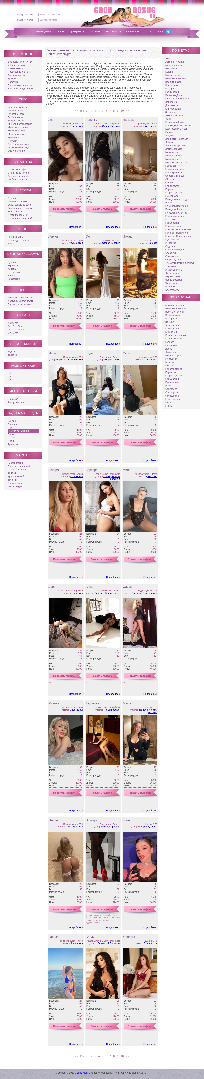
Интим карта (132, 31)
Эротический (15, 483)
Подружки (13, 82)
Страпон (12, 198)
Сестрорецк (171, 392)
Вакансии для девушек (20, 88)
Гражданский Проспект (177, 98)
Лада (89, 353)
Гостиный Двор (173, 95)
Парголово (171, 372)
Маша (52, 353)
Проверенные (77, 31)
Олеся (127, 586)
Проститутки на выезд (20, 85)
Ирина (127, 236)
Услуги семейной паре (20, 120)
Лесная (169, 142)
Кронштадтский (173, 338)
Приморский (172, 379)
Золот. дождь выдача (19, 204)
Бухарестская (172, 75)
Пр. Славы (171, 219)
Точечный (13, 479)
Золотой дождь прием (20, 208)
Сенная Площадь (175, 249)
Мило (126, 470)
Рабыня (12, 437)
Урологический (16, 476)
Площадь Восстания (176, 206)
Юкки (168, 402)
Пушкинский (172, 382)
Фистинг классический (20, 218)
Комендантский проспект (111, 477)
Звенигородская (174, 115)
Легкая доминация (19, 431)
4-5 (9, 380)
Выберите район (25, 14)
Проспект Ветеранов (176, 232)
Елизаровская (173, 108)
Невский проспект (175, 169)
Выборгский (171, 318)
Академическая (173, 65)
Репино (169, 385)
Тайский (12, 473)
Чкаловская (171, 283)
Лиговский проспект (176, 145)
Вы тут (84, 110)
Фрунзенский (172, 395)
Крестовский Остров (176, 128)
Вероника (92, 703)
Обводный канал (174, 175)
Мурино (169, 362)
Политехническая (175, 216)
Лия (51, 119)
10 (122, 110)
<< (76, 110)
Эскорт (11, 243)
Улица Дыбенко (173, 269)
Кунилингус (14, 137)
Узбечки (12, 275)
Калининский (172, 328)
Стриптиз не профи (18, 172)
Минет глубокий (16, 130)
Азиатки (12, 269)
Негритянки (14, 272)
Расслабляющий (17, 469)
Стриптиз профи (17, 169)
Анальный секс (16, 110)
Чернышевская (173, 279)
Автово (169, 58)
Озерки (169, 182)
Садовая (170, 246)
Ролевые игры (15, 236)
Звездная (170, 112)
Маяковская (171, 152)
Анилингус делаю (17, 201)
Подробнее (75, 227)
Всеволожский (173, 315)
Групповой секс (16, 114)
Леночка (91, 119)
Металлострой (173, 355)
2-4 (9, 377)
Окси (126, 353)
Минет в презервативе (20, 124)
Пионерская (172, 196)
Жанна (53, 236)
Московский (171, 358)
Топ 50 (147, 31)
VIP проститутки (16, 65)
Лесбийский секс (17, 117)
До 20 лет (13, 323)
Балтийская (171, 68)
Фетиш (11, 441)
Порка (11, 434)
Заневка (169, 322)
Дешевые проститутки (20, 61)
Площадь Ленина (174, 209)
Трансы (12, 78)
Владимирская (173, 82)
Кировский (171, 332)
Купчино (169, 132)
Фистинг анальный (18, 215)
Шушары (170, 286)
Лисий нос (171, 352)
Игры (10, 427)
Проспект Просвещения (178, 236)
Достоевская (76, 476)
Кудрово (169, 342)
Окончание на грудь (19, 144)
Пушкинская (172, 239)
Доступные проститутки (21, 301)
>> (128, 110)
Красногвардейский (176, 335)
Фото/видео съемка (18, 240)
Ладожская (77, 943)
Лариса (53, 937)
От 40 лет (13, 333)
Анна (89, 586)
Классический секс (18, 107)
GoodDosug (81, 1072)
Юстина (53, 703)
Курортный (171, 345)
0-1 (9, 373)
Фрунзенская (76, 243)
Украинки (13, 265)
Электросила (172, 289)
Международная (111, 826)
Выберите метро (25, 20)
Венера (53, 470)
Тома (126, 820)
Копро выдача (15, 211)
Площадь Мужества (176, 212)
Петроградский (173, 375)
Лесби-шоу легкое (17, 179)
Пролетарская (173, 226)
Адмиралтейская (174, 61)
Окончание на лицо (18, 147)
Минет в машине (17, 134)
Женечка (129, 937)
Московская (171, 159)
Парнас (169, 189)
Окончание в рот (17, 150)
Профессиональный (19, 466)
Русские (12, 262)
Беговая (153, 243)
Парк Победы (172, 186)
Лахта (168, 348)
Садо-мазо (95, 31)
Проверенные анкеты (19, 71)
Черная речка (149, 126)
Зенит (168, 118)
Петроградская (112, 709)
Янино (168, 405)
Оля (88, 236)
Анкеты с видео (16, 75)
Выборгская (171, 88)
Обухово (170, 179)
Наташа (128, 119)
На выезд (13, 399)
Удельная (170, 266)
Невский (169, 365)
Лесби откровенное (18, 176)
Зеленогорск (172, 325)
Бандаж (12, 420)
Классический (15, 463)
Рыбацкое (170, 243)
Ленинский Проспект (109, 943)
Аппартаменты (16, 402)
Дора (51, 586)
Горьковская (76, 126)
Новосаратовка (173, 368)
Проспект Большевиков (70, 359)
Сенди (90, 937)
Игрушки (12, 140)
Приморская (172, 222)
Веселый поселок (174, 311)
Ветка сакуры (15, 486)
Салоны (60, 31)
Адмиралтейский (174, 305)
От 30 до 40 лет (16, 329)
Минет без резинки (18, 127)
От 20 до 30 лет (16, 326)
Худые (11, 351)
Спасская (170, 253)
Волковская (171, 85)
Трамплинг (13, 444)
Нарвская (78, 593)
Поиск (160, 31)
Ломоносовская (173, 149)
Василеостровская (175, 78)
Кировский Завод (174, 122)
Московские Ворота (176, 162)
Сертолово (171, 389)
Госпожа (12, 424)
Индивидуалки (43, 31)
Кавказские (14, 279)
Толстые (12, 355)
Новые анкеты (15, 68)
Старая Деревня (111, 126)
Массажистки (113, 31)
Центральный (172, 399)
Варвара (91, 470)
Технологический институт (148, 711)
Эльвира (91, 820)
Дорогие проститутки (19, 304)
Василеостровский (175, 308)
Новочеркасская (174, 172)
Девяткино (151, 476)
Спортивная (76, 709)
